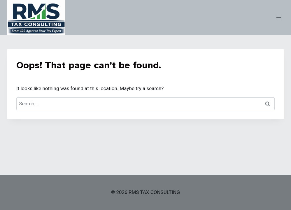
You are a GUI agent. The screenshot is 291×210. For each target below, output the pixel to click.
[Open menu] (278, 17)
